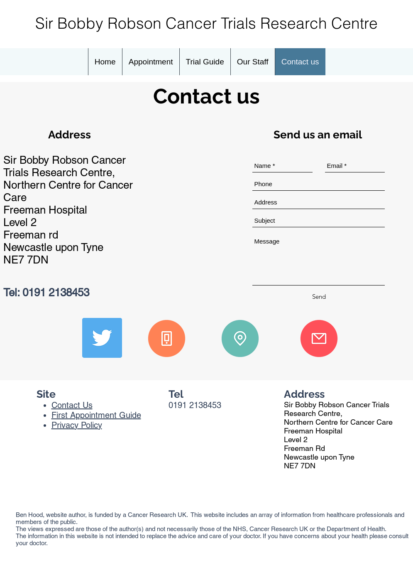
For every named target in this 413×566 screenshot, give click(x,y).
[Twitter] (102, 338)
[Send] (319, 297)
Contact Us (72, 405)
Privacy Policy (76, 425)
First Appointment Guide (96, 415)
